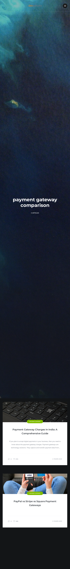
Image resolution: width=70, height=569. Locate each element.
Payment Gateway (34, 421)
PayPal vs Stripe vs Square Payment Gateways (35, 543)
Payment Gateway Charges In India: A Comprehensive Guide (35, 431)
